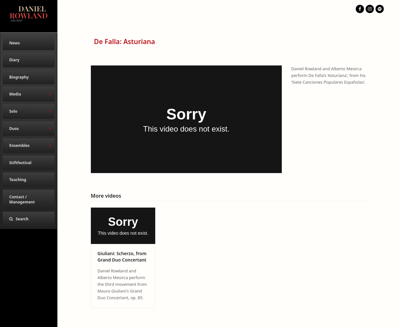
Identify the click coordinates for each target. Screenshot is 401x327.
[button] (29, 219)
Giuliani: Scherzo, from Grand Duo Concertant (122, 256)
